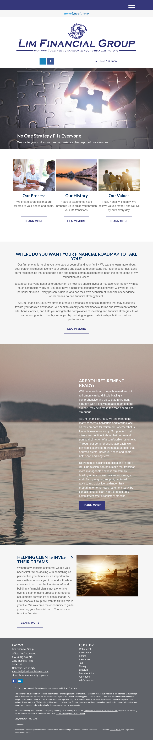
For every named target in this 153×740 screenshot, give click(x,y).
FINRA (113, 730)
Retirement (85, 649)
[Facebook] (50, 61)
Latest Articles (86, 673)
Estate (82, 656)
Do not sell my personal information (70, 713)
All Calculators (86, 680)
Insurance (84, 659)
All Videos (84, 676)
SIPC (118, 730)
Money (82, 666)
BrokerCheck (74, 688)
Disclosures (19, 724)
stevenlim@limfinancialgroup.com (30, 675)
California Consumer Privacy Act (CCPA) (101, 710)
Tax (81, 662)
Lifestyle (83, 669)
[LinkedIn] (43, 61)
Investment (85, 652)
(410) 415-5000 (106, 60)
